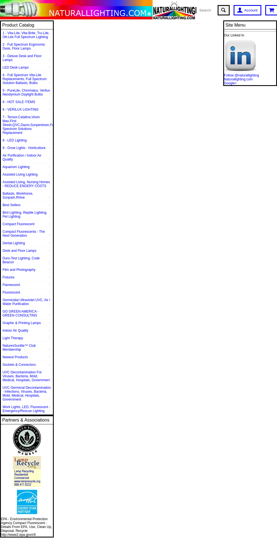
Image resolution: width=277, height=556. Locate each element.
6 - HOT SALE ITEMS (19, 102)
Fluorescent (11, 292)
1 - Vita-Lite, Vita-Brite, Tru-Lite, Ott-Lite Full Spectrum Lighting (26, 35)
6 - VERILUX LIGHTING (21, 109)
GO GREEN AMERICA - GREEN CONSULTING (21, 313)
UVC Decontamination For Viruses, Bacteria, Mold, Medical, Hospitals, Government (26, 376)
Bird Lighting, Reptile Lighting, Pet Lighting (25, 214)
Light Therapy (13, 338)
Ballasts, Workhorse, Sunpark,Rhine (18, 195)
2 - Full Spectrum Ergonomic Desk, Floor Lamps (24, 46)
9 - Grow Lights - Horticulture (24, 148)
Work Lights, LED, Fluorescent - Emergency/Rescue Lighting (26, 409)
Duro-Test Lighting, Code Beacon (21, 260)
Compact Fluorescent (18, 224)
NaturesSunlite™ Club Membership (19, 348)
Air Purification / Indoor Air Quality (22, 157)
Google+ (230, 83)
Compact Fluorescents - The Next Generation (24, 234)
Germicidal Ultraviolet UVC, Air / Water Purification (26, 302)
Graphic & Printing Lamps (22, 323)
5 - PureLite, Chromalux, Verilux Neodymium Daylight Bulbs (26, 92)
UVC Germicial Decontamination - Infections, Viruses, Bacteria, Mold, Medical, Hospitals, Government (27, 393)
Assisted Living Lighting (20, 174)
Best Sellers (11, 205)
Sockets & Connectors (19, 365)
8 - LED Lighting (15, 140)
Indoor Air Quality (15, 330)
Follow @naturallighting (241, 75)
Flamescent (11, 285)
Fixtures (9, 277)
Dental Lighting (14, 243)
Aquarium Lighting (16, 167)
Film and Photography (19, 270)
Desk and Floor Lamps (19, 251)
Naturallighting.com (238, 79)
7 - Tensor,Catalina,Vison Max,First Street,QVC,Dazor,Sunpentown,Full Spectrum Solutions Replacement (28, 125)
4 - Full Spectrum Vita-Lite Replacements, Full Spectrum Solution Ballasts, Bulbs (24, 79)
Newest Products (15, 357)
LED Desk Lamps (16, 67)
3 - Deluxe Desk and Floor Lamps (22, 58)
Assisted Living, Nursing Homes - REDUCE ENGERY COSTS (26, 184)
